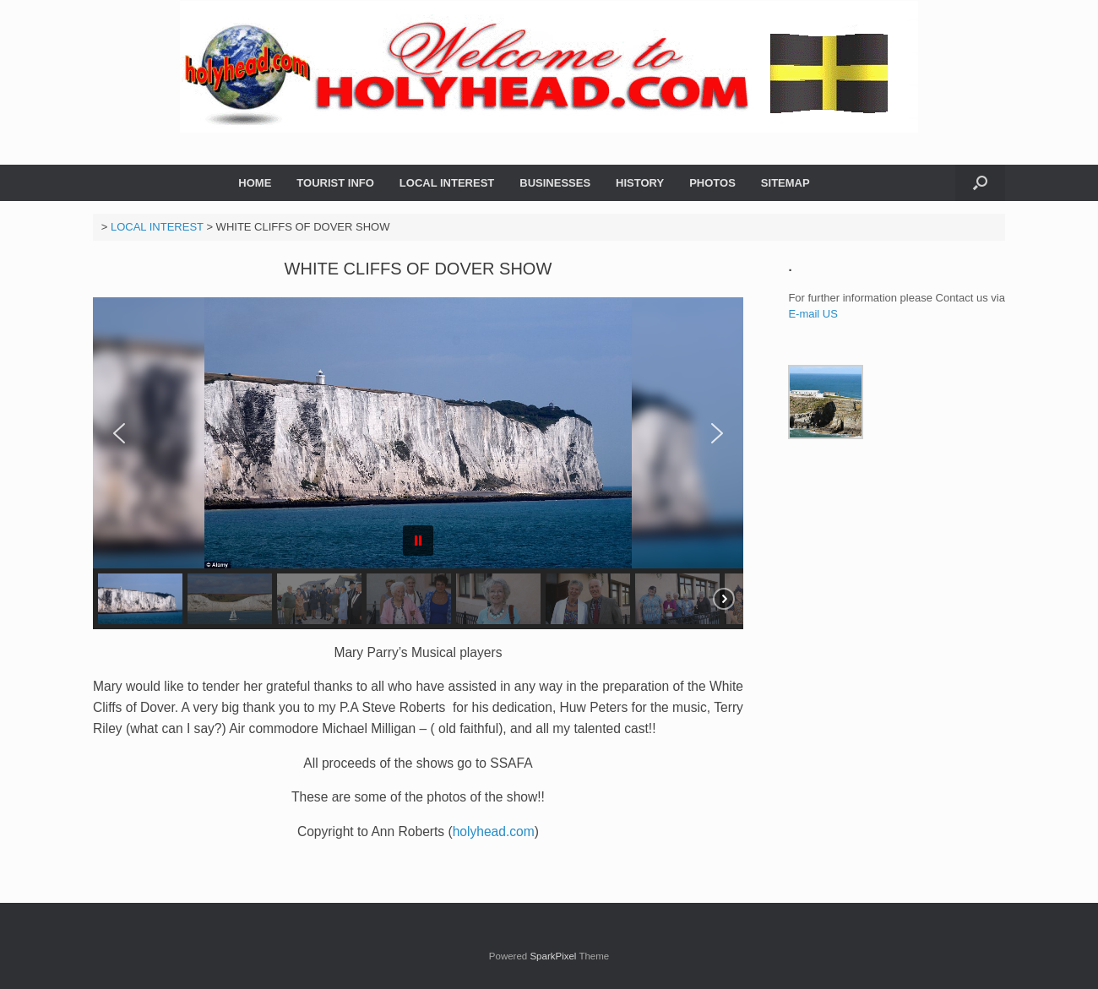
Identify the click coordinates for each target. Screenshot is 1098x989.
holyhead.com (494, 831)
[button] (980, 183)
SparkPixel (553, 956)
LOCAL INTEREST (447, 183)
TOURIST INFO (334, 183)
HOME (254, 183)
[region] (418, 463)
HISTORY (640, 183)
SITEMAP (785, 183)
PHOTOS (712, 183)
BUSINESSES (554, 183)
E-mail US (814, 313)
